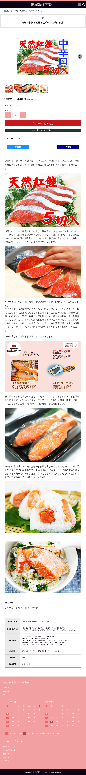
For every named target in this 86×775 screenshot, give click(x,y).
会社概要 (6, 688)
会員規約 (6, 757)
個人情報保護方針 (9, 750)
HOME (6, 11)
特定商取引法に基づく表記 (12, 747)
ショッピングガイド (12, 741)
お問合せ (6, 761)
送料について (7, 754)
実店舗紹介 (7, 691)
